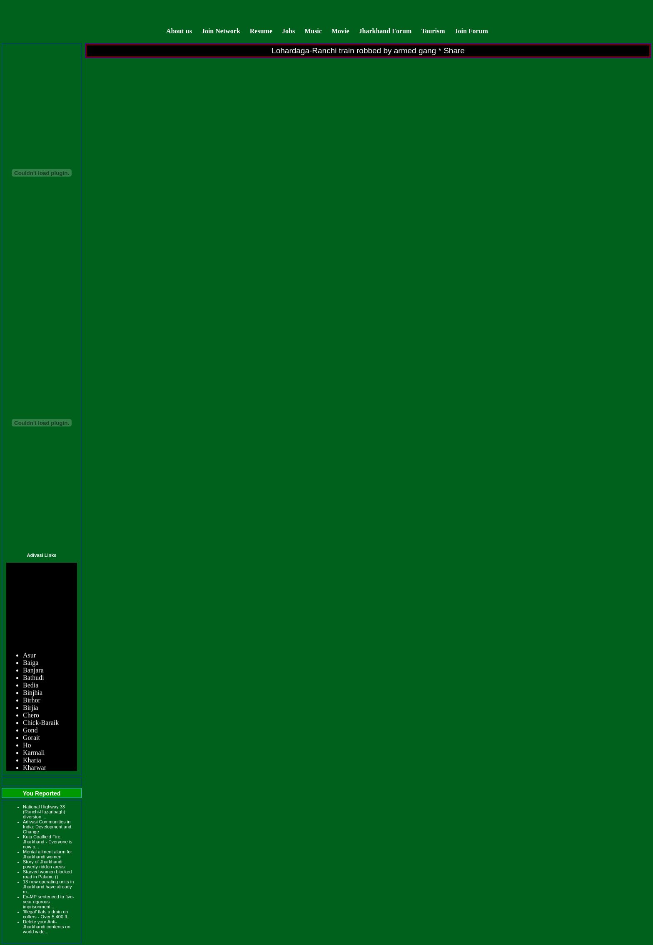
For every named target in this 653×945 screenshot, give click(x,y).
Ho (27, 745)
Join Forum (471, 31)
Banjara (33, 670)
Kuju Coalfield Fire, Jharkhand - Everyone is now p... (47, 841)
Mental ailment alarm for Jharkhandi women (47, 854)
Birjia (30, 708)
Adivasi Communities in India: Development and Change (47, 826)
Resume (261, 31)
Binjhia (32, 693)
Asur (29, 655)
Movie (340, 31)
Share (454, 50)
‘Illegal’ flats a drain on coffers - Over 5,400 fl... (47, 914)
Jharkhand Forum (385, 31)
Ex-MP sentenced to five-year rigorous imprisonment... (48, 901)
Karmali (34, 753)
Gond (30, 730)
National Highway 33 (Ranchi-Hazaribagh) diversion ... (44, 811)
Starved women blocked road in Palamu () (47, 874)
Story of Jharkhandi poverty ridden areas (44, 864)
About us (179, 31)
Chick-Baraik (41, 723)
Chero (31, 715)
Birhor (31, 700)
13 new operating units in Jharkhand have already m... (48, 886)
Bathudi (33, 678)
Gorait (31, 738)
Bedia (30, 685)
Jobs (288, 31)
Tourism (433, 31)
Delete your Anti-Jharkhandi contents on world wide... (46, 926)
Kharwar (34, 768)
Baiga (30, 663)
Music (314, 31)
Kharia (32, 760)
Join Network (221, 31)
